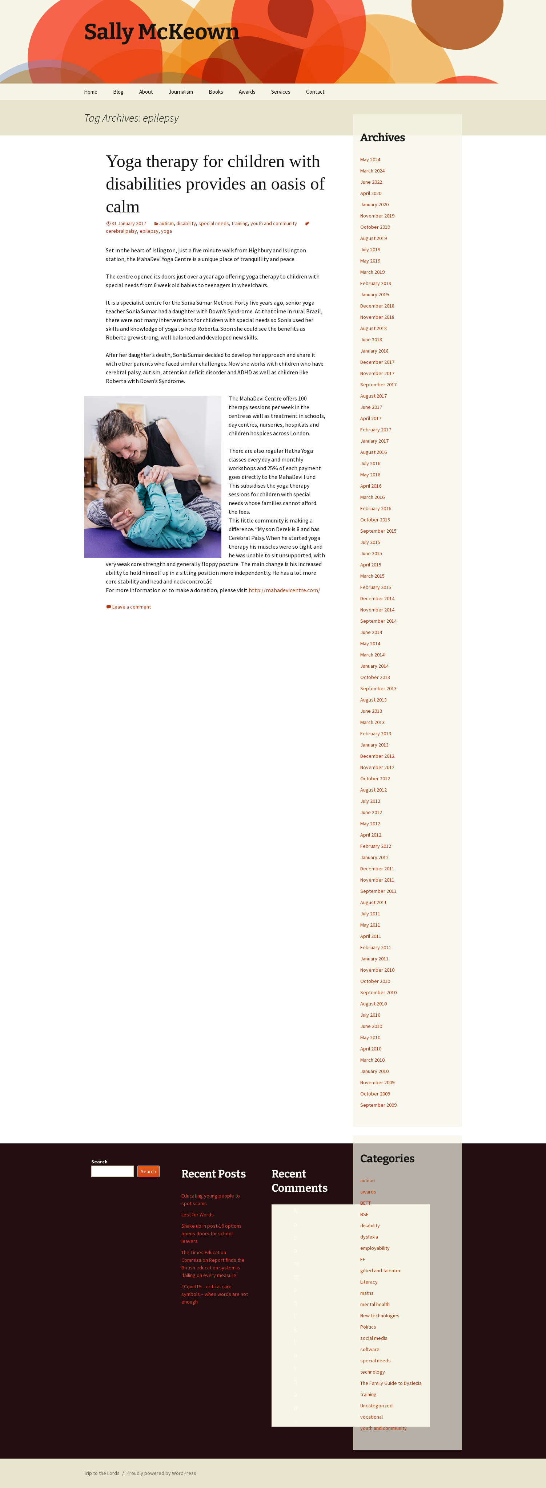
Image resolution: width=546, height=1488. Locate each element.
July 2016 (370, 463)
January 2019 (374, 294)
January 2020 (374, 204)
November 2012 (377, 767)
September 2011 (378, 891)
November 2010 (377, 970)
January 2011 (374, 958)
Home (90, 91)
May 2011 (370, 925)
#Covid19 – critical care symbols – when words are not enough (214, 1294)
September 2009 (378, 1105)
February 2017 (375, 429)
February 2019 (375, 283)
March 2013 (372, 722)
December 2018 (377, 305)
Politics (368, 1327)
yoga (166, 231)
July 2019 (370, 249)
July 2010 (370, 1015)
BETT (365, 1203)
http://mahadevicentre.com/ (284, 590)
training (240, 223)
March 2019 (372, 272)
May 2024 (370, 159)
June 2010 (371, 1026)
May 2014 (370, 643)
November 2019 (377, 215)
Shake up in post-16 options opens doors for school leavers (211, 1233)
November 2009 (377, 1082)
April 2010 (370, 1048)
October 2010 (375, 981)
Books (216, 91)
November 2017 (377, 373)
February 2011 (375, 947)
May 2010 (370, 1037)
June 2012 (371, 812)
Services (280, 91)
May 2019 (370, 260)
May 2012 (370, 823)
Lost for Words (197, 1214)
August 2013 (373, 699)
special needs (213, 223)
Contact (315, 91)
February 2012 (375, 846)
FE (362, 1259)
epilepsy (149, 231)
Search (99, 1161)
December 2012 (377, 756)
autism (166, 223)
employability (375, 1248)
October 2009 (375, 1093)
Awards (247, 91)
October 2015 (375, 519)
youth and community (273, 223)
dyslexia (369, 1236)
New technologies (380, 1315)
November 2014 (377, 609)
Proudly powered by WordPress (161, 1473)
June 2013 (371, 711)
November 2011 (377, 880)
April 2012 (370, 835)
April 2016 (370, 486)
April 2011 (370, 936)
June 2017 (371, 407)
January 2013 (374, 744)
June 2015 (371, 553)
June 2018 (371, 339)
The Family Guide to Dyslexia (391, 1383)
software (370, 1349)
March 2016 (372, 497)
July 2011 (370, 913)
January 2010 (374, 1071)
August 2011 (373, 902)
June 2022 (371, 182)
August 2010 (373, 1003)
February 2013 (375, 733)
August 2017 (373, 396)
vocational (371, 1417)
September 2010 (378, 992)
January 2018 (374, 350)
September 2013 (378, 688)
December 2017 (377, 362)
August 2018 (373, 328)
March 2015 (372, 576)
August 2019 (373, 238)
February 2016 (375, 508)
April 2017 (370, 418)
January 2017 (374, 441)
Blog (118, 91)
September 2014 (378, 621)
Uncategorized (376, 1405)
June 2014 (371, 632)
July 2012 (370, 801)
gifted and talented (381, 1270)
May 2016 (370, 474)
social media (374, 1338)
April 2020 (370, 193)
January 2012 (374, 857)
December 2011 (377, 868)
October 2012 (375, 778)
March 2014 (372, 654)
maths (367, 1293)
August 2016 (373, 452)
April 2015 (370, 564)
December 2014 (377, 598)
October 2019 (375, 227)
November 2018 (377, 317)
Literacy (369, 1281)
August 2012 (373, 789)
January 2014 (374, 666)
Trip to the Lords (102, 1473)
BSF (364, 1214)
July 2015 (370, 542)
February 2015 (375, 587)
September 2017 (378, 384)
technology (372, 1372)
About (146, 91)
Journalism (181, 91)
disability (186, 223)
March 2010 (372, 1060)
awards (368, 1191)
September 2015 (378, 531)
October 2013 (375, 677)
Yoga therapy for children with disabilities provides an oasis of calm (215, 183)
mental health (375, 1304)
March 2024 (372, 170)
